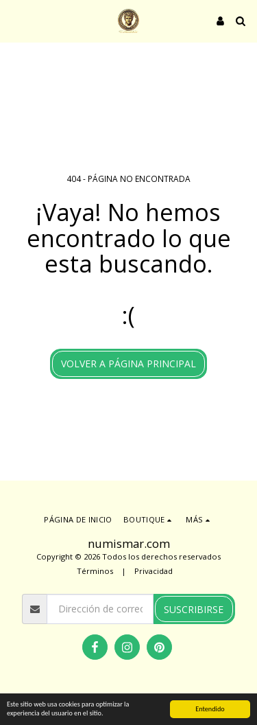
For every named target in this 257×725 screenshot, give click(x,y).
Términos (95, 571)
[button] (15, 20)
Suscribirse (193, 609)
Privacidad (153, 571)
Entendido (209, 708)
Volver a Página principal (128, 363)
